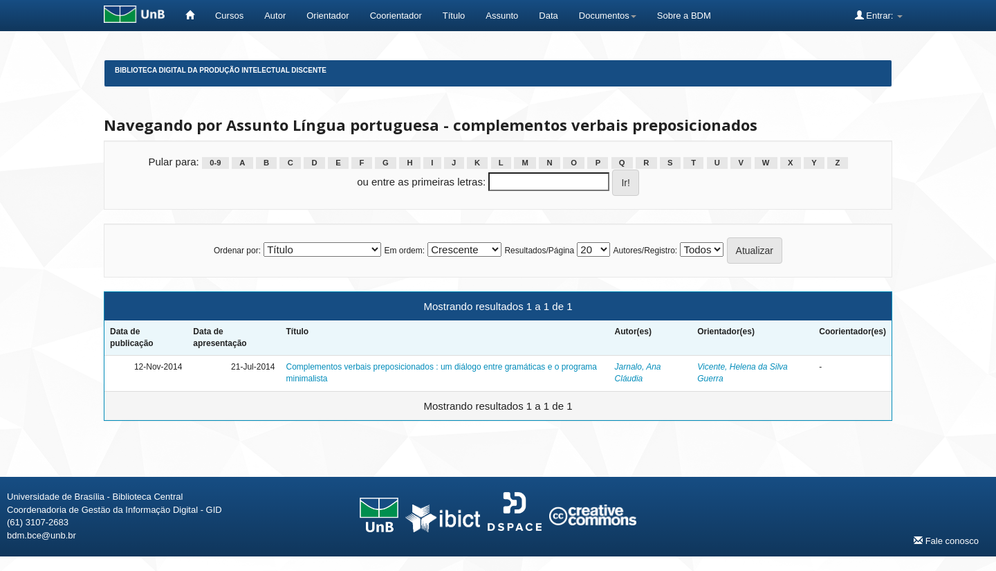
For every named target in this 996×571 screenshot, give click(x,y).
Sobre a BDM (684, 15)
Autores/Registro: (645, 250)
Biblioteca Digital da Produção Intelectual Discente (220, 70)
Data (548, 15)
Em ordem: (404, 250)
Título (454, 15)
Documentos (607, 15)
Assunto (502, 15)
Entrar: (879, 15)
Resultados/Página (539, 250)
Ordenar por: (237, 250)
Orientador (327, 15)
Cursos (229, 15)
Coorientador (396, 15)
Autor (275, 15)
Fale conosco (946, 540)
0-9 (215, 162)
